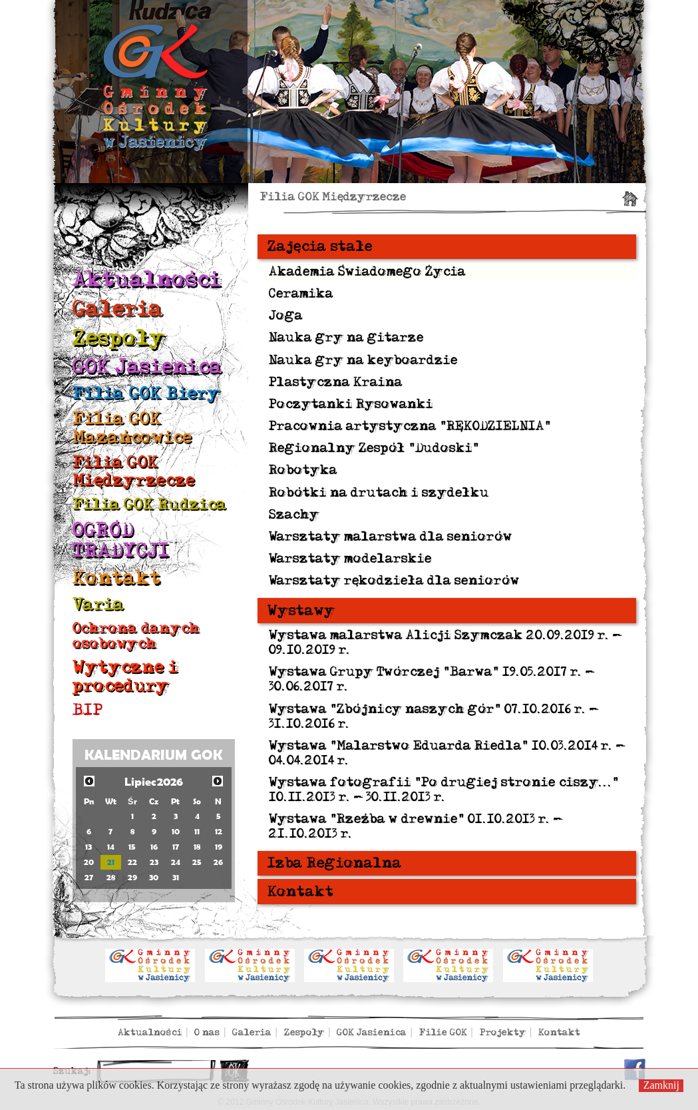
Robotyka (303, 470)
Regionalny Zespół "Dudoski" (374, 448)
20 (89, 862)
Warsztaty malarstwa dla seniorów (390, 536)
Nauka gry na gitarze (346, 337)
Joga (286, 315)
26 (218, 862)
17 (175, 847)
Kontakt (117, 578)
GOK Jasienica (147, 366)
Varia (98, 604)
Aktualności (147, 279)
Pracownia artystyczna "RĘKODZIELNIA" (410, 426)
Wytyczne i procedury (125, 676)
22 (132, 862)
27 (89, 877)
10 (176, 831)
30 (153, 877)
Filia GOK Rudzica (149, 504)
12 (218, 831)
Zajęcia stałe (320, 246)
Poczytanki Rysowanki (351, 404)
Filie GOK (443, 1032)
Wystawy (301, 610)
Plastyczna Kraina (336, 382)
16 (154, 847)
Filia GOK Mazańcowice (132, 428)
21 (110, 862)
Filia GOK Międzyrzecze (134, 471)
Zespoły (119, 338)
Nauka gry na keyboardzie (363, 360)
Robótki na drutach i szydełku (379, 492)
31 (175, 877)
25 (197, 862)
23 (154, 862)
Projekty (503, 1032)
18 (197, 847)
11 (197, 831)
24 (175, 862)
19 (218, 847)
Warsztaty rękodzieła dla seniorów (394, 580)
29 (132, 877)
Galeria (118, 309)
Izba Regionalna (334, 863)
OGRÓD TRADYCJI (121, 540)
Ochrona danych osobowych (136, 636)
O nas (207, 1032)
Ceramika (301, 293)
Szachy (294, 514)
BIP (88, 710)
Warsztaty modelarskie (350, 558)
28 (110, 877)
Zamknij (661, 1085)
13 (88, 847)
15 (132, 847)
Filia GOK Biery (146, 393)
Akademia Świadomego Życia (367, 271)
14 (110, 847)
